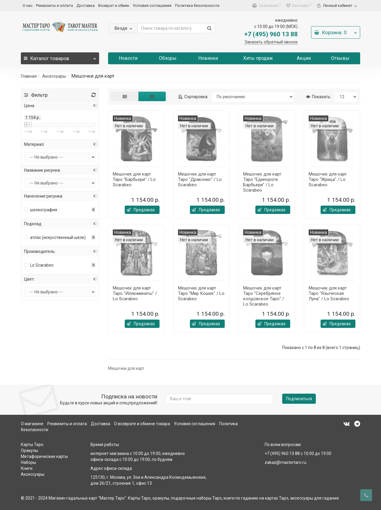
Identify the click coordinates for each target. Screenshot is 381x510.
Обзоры (168, 58)
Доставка (85, 5)
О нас (27, 5)
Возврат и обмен (113, 5)
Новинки (208, 58)
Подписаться (299, 398)
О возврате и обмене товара (142, 423)
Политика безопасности (197, 5)
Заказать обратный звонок (271, 42)
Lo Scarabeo (39, 265)
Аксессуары (54, 76)
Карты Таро (32, 444)
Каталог (60, 56)
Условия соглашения (152, 5)
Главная (29, 76)
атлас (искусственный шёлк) (55, 237)
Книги (26, 468)
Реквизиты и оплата (54, 5)
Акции (304, 58)
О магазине (32, 423)
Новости (128, 58)
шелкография (40, 209)
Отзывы (340, 58)
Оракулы (29, 450)
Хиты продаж (258, 58)
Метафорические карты (44, 456)
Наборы (28, 462)
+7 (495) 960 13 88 (271, 34)
